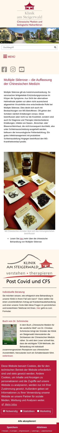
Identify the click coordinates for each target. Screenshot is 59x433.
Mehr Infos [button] (10, 404)
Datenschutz (46, 431)
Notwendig (10, 411)
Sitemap (35, 431)
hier (22, 238)
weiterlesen (8, 356)
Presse (5, 431)
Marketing (44, 411)
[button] (9, 56)
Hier (39, 308)
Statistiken (27, 411)
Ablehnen (42, 427)
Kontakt (13, 431)
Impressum (24, 431)
